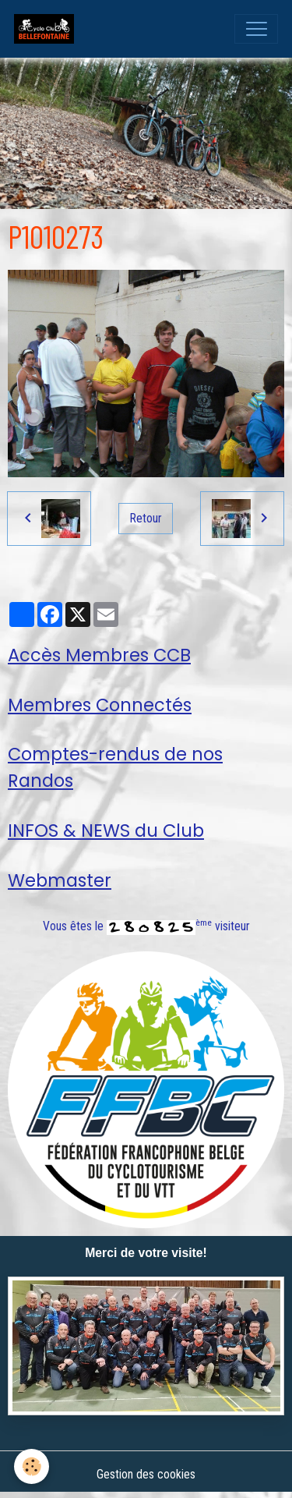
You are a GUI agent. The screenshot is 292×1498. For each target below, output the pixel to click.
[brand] (47, 29)
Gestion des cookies (146, 1474)
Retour (146, 518)
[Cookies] (31, 1466)
